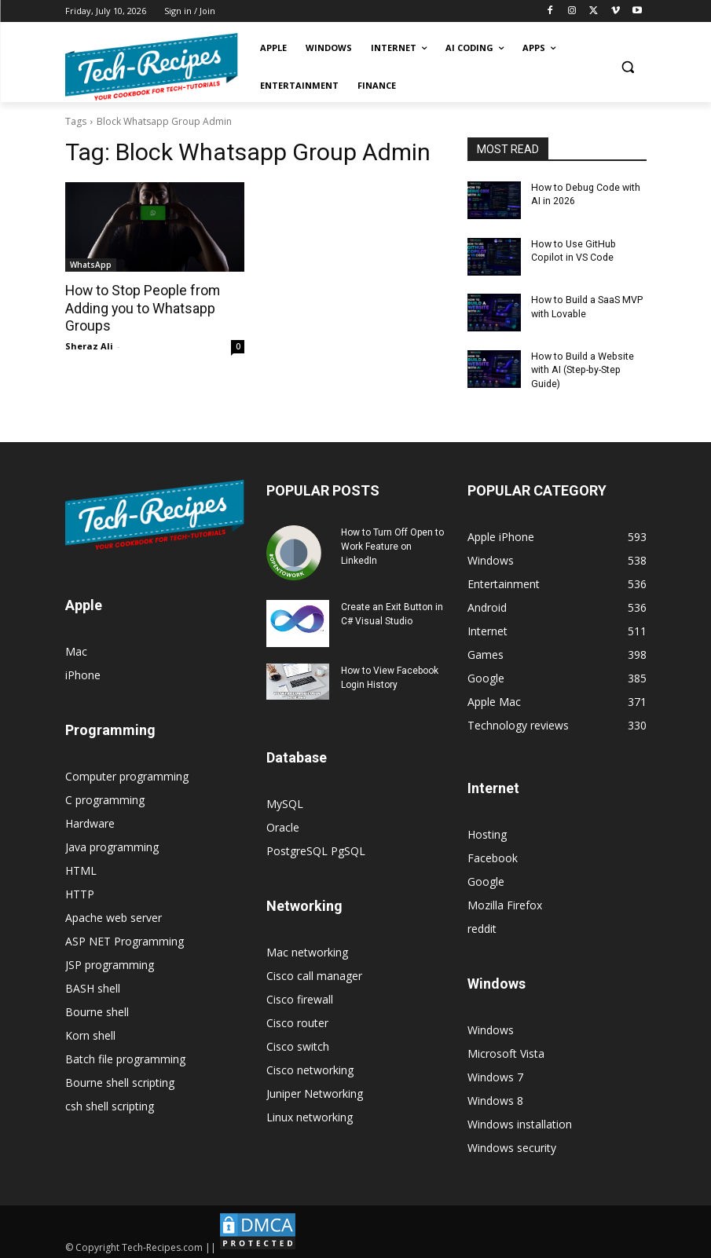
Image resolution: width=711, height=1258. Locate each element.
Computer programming (127, 773)
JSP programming (109, 961)
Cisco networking (310, 1066)
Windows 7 (495, 1073)
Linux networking (309, 1113)
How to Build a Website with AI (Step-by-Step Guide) (581, 367)
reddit (482, 924)
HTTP (79, 890)
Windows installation (519, 1120)
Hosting (487, 830)
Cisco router (297, 1018)
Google (485, 877)
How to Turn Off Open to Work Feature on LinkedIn (392, 542)
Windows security (511, 1143)
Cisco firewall (299, 995)
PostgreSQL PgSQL (315, 846)
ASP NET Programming (124, 938)
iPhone (83, 671)
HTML (81, 867)
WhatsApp (91, 264)
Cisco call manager (314, 971)
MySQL (284, 799)
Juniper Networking (314, 1089)
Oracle (282, 823)
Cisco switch (297, 1042)
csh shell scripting (109, 1102)
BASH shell (92, 985)
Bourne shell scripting (119, 1079)
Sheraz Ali (89, 344)
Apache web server (113, 914)
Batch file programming (125, 1055)
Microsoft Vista (505, 1049)
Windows (490, 1025)
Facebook (492, 854)
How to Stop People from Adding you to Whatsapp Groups (139, 308)
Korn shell (90, 1032)
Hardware (90, 820)
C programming (105, 796)
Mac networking (307, 948)
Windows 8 (495, 1096)
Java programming (112, 843)
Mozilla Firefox (504, 901)
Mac (76, 648)
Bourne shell (97, 1008)
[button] (628, 67)
